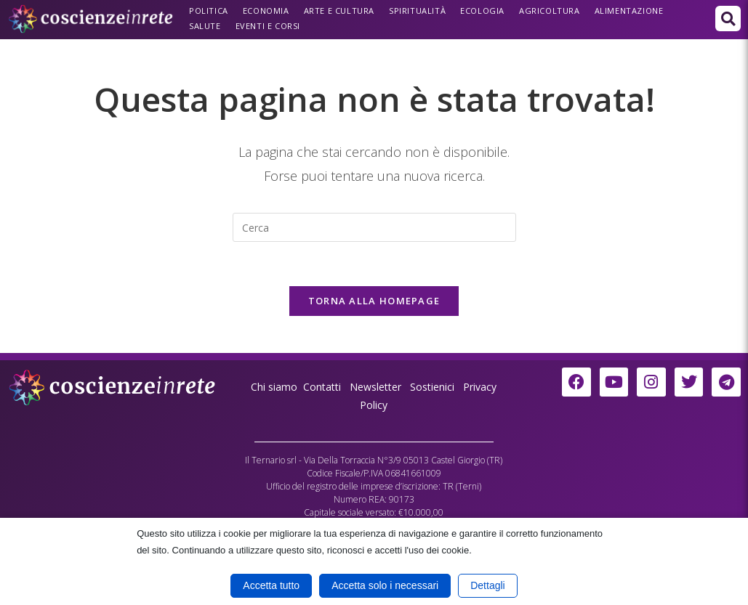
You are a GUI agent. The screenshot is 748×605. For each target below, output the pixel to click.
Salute (205, 25)
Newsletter (375, 387)
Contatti (322, 387)
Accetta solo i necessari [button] (384, 585)
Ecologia (482, 10)
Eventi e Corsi (268, 25)
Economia (266, 10)
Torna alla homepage (374, 300)
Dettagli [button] (487, 585)
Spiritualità (417, 10)
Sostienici (433, 387)
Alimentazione (629, 10)
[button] (728, 18)
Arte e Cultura (339, 10)
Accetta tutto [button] (271, 585)
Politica (208, 10)
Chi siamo (274, 387)
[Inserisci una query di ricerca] (374, 227)
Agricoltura (549, 10)
